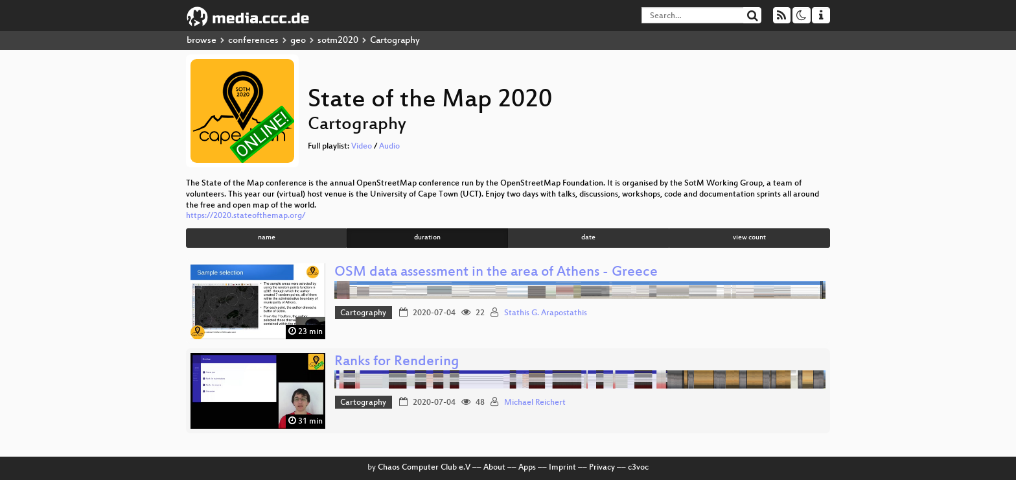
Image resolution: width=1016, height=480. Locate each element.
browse (201, 40)
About (494, 467)
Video (361, 146)
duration (427, 238)
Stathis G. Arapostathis (545, 313)
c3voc (638, 467)
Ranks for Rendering (396, 362)
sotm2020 (338, 40)
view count (749, 238)
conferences (253, 40)
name (266, 238)
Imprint (562, 467)
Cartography (363, 313)
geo (298, 40)
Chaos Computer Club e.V (424, 467)
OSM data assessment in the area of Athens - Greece (496, 273)
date (588, 238)
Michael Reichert (535, 402)
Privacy (602, 467)
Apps (527, 467)
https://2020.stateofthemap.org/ (245, 216)
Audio (389, 146)
